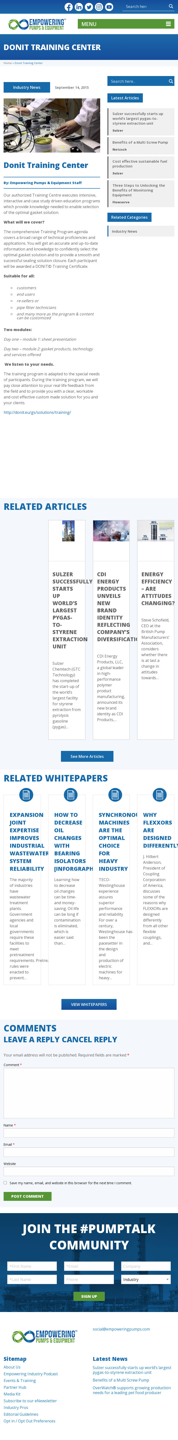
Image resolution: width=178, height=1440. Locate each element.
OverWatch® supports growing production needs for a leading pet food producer (132, 1390)
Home (8, 63)
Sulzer (117, 130)
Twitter (89, 7)
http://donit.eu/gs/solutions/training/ (37, 412)
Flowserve (121, 202)
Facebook (69, 7)
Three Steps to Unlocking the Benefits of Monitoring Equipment (138, 190)
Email (9, 1144)
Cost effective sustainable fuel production (139, 163)
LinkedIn (79, 7)
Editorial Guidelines (21, 1414)
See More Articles (87, 756)
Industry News (26, 87)
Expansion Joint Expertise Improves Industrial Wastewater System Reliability (29, 841)
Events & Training (20, 1380)
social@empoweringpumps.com (121, 1329)
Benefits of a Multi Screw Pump (140, 142)
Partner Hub (15, 1387)
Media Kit (12, 1394)
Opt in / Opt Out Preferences (29, 1421)
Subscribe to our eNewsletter (30, 1400)
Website (10, 1163)
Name (10, 1125)
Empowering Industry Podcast (31, 1373)
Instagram (99, 7)
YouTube (109, 7)
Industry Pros (16, 1407)
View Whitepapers (89, 1004)
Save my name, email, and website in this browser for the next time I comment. (71, 1183)
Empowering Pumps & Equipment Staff (46, 182)
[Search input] (136, 6)
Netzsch (119, 149)
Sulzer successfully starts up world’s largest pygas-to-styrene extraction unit (137, 118)
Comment (13, 1064)
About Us (12, 1367)
